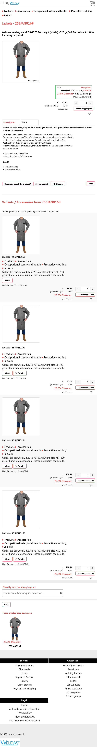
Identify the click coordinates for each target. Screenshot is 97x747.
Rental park (73, 669)
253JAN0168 (51, 202)
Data (24, 122)
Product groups (73, 696)
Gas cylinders (73, 684)
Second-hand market (73, 665)
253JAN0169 (15, 646)
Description (9, 122)
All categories (73, 692)
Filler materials (73, 677)
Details (19, 373)
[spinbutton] (81, 103)
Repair (73, 680)
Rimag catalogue (73, 688)
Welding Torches (73, 673)
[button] (90, 103)
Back (91, 183)
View (7, 280)
